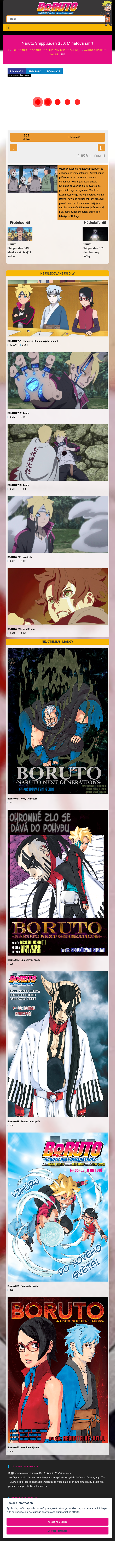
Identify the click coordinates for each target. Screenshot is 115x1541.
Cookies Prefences (57, 1530)
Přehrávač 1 (17, 71)
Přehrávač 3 (53, 71)
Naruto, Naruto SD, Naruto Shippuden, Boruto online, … (47, 50)
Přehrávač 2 (35, 71)
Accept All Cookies (57, 1521)
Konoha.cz (41, 1486)
